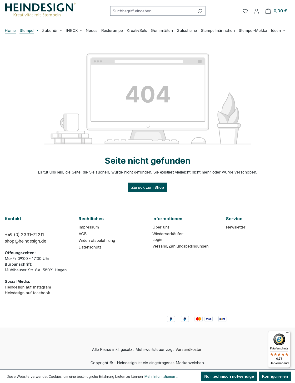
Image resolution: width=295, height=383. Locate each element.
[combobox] (152, 11)
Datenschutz (90, 247)
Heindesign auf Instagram (28, 287)
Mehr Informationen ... (161, 376)
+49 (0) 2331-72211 (24, 234)
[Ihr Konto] (256, 11)
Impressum (89, 227)
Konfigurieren (275, 376)
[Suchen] (199, 11)
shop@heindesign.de (25, 241)
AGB (83, 233)
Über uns (161, 227)
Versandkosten (188, 349)
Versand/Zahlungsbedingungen (180, 246)
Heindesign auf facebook (27, 292)
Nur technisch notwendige (229, 376)
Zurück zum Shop (147, 187)
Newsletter (235, 227)
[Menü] (287, 334)
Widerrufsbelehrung (97, 240)
